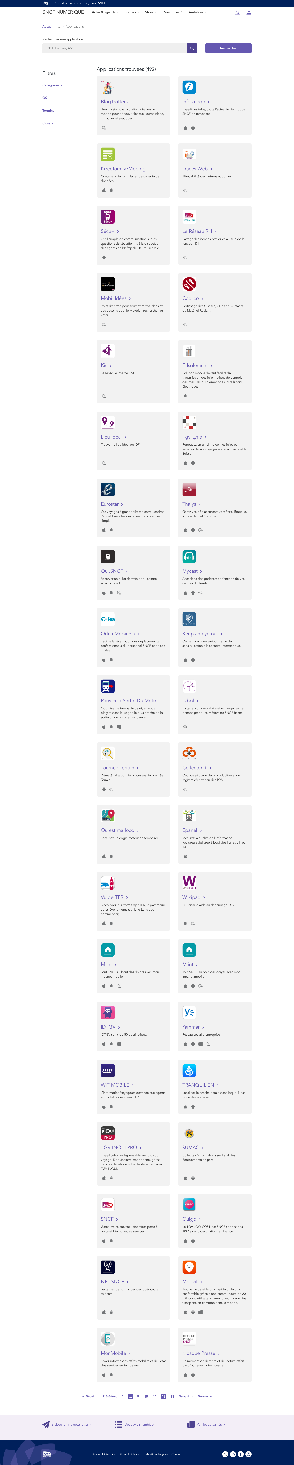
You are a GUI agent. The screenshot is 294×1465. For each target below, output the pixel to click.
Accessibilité (101, 1454)
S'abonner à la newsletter (66, 1424)
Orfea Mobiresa (118, 634)
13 (172, 1396)
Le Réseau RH (197, 231)
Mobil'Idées (114, 298)
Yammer (191, 1027)
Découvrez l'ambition (137, 1424)
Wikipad (192, 897)
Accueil (47, 27)
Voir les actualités (206, 1424)
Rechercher (228, 48)
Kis (105, 365)
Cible (46, 123)
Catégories (50, 85)
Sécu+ (108, 231)
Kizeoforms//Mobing (124, 169)
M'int (107, 964)
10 (146, 1396)
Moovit (190, 1282)
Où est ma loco (118, 830)
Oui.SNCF (112, 571)
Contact (177, 1454)
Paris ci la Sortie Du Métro (130, 701)
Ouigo (190, 1219)
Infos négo (194, 102)
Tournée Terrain (118, 768)
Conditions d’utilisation (127, 1454)
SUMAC (191, 1148)
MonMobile (114, 1353)
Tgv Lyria (193, 437)
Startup (132, 12)
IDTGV (109, 1027)
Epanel (190, 830)
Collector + (195, 768)
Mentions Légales (156, 1454)
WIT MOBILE (115, 1085)
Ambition (197, 12)
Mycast (190, 571)
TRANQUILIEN (199, 1085)
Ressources (173, 12)
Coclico (191, 298)
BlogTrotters (115, 102)
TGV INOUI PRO (119, 1148)
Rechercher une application (62, 39)
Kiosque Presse (199, 1353)
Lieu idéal (112, 437)
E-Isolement (195, 365)
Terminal (48, 111)
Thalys (189, 504)
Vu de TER (113, 897)
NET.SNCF (113, 1282)
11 (155, 1396)
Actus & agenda (105, 12)
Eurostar (110, 504)
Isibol (188, 701)
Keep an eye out (200, 634)
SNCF (108, 1219)
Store (151, 12)
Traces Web (195, 169)
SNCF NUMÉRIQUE (63, 12)
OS (44, 98)
